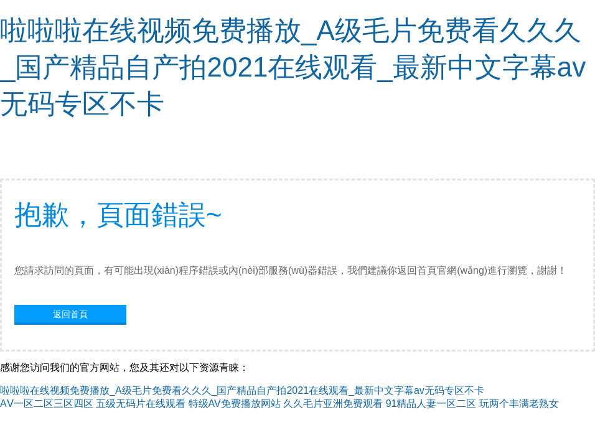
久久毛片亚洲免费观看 (333, 403)
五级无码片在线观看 (140, 403)
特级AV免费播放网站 (235, 403)
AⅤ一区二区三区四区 (46, 403)
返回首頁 (70, 314)
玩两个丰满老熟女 (519, 403)
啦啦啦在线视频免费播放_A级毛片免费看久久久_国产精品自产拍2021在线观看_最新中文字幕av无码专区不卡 (293, 67)
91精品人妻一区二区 (431, 403)
